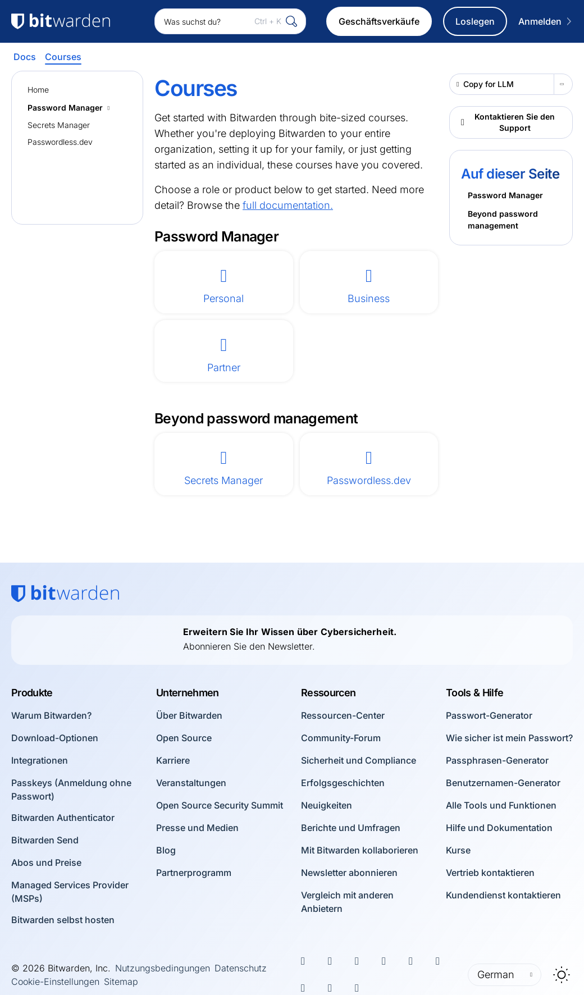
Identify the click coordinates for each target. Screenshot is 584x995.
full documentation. (288, 205)
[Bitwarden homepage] (65, 593)
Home (38, 89)
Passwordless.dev (60, 142)
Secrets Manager (59, 125)
